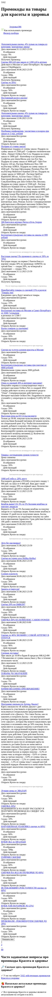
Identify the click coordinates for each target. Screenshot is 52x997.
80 (2, 949)
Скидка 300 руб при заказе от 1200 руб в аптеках (24, 62)
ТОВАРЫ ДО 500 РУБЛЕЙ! (14, 673)
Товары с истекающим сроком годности (20, 455)
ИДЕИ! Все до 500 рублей (13, 842)
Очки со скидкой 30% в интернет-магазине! (21, 383)
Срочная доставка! (10, 653)
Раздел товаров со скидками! (14, 328)
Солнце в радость (9, 574)
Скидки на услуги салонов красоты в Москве (22, 350)
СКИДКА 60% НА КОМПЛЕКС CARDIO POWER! (25, 620)
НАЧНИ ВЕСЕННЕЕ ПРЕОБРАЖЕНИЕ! (20, 689)
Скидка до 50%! (8, 82)
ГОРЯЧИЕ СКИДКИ (11, 857)
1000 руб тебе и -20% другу (14, 478)
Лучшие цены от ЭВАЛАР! (14, 791)
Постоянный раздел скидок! (14, 98)
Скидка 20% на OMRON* (13, 604)
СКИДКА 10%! (8, 806)
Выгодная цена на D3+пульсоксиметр (19, 416)
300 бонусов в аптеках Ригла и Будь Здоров (21, 222)
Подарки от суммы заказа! (13, 146)
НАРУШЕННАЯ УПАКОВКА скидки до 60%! (23, 826)
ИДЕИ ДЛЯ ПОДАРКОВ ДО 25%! (17, 906)
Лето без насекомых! (11, 543)
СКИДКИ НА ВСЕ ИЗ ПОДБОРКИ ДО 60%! (22, 872)
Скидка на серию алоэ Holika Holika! (18, 558)
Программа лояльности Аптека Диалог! (20, 704)
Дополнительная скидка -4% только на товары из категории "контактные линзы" (24, 45)
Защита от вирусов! (10, 589)
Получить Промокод (10, 282)
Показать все (7, 939)
